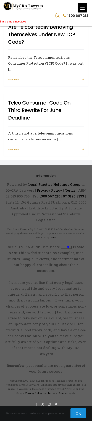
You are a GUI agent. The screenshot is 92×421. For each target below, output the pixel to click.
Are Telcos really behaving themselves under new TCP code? (41, 34)
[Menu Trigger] (82, 7)
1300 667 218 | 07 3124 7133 (62, 196)
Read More (14, 79)
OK (78, 413)
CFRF (53, 237)
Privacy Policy (33, 393)
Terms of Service (58, 393)
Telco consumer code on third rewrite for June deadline (39, 110)
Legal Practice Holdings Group (55, 184)
